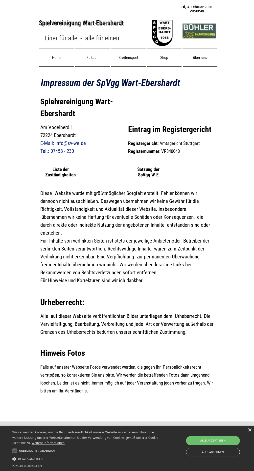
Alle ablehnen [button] (213, 452)
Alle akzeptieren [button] (213, 440)
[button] (87, 458)
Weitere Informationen (48, 443)
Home (56, 57)
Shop (164, 57)
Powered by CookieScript (27, 466)
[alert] (127, 448)
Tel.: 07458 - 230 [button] (57, 151)
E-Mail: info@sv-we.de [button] (63, 143)
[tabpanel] (81, 38)
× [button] (250, 430)
